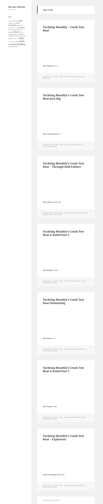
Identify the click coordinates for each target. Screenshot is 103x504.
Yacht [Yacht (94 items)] (21, 41)
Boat (67, 76)
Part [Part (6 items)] (20, 32)
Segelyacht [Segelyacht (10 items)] (11, 36)
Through (45, 214)
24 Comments (53, 282)
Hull (78, 213)
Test (78, 76)
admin (56, 76)
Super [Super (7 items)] (24, 36)
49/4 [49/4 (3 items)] (9, 21)
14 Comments (53, 146)
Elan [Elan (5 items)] (13, 28)
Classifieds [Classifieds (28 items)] (12, 25)
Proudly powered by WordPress (51, 500)
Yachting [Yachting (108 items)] (21, 44)
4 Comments (47, 78)
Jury (73, 144)
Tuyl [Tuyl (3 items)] (17, 38)
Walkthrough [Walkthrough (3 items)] (10, 41)
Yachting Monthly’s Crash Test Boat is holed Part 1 (63, 233)
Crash (70, 76)
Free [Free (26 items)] (19, 28)
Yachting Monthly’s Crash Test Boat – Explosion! (63, 437)
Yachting (82, 76)
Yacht (62, 76)
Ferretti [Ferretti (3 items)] (15, 28)
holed (73, 281)
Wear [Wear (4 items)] (14, 41)
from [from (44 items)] (23, 27)
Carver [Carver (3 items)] (14, 23)
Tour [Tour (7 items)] (12, 38)
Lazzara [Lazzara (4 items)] (16, 29)
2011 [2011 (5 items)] (11, 21)
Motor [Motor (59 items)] (16, 32)
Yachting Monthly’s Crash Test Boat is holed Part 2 (63, 369)
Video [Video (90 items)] (21, 38)
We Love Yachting (16, 7)
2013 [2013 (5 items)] (13, 21)
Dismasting (75, 349)
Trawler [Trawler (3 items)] (15, 38)
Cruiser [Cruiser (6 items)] (21, 25)
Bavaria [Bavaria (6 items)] (16, 21)
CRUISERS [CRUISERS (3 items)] (10, 28)
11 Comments (58, 214)
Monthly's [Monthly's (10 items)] (11, 32)
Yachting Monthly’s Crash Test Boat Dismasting (63, 301)
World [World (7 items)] (17, 41)
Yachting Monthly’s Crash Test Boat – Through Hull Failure (63, 164)
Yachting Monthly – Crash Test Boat (63, 28)
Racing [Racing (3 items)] (18, 34)
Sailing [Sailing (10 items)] (21, 34)
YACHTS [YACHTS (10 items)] (15, 46)
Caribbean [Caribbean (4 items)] (10, 23)
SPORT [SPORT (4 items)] (15, 36)
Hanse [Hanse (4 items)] (9, 29)
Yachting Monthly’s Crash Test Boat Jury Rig (63, 96)
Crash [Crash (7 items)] (17, 25)
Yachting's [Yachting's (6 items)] (10, 46)
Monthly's (77, 144)
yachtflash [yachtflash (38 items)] (12, 44)
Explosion (74, 485)
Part (82, 281)
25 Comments (53, 351)
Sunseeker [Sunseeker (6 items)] (19, 36)
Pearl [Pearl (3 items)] (23, 32)
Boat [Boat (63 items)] (20, 20)
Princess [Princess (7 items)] (14, 34)
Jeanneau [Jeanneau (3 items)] (13, 29)
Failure (74, 213)
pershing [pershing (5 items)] (10, 34)
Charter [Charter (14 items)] (17, 23)
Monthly (74, 76)
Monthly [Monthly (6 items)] (20, 29)
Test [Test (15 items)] (9, 38)
